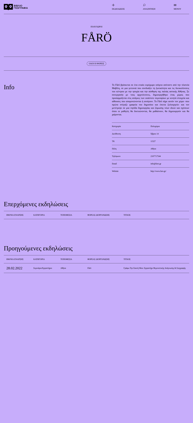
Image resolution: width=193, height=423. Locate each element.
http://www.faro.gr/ (158, 171)
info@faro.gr (156, 164)
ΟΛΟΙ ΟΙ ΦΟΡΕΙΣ (96, 63)
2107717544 (156, 156)
